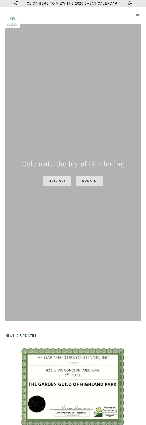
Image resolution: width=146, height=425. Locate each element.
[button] (137, 15)
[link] (12, 15)
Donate (89, 180)
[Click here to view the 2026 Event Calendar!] (73, 3)
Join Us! (57, 180)
